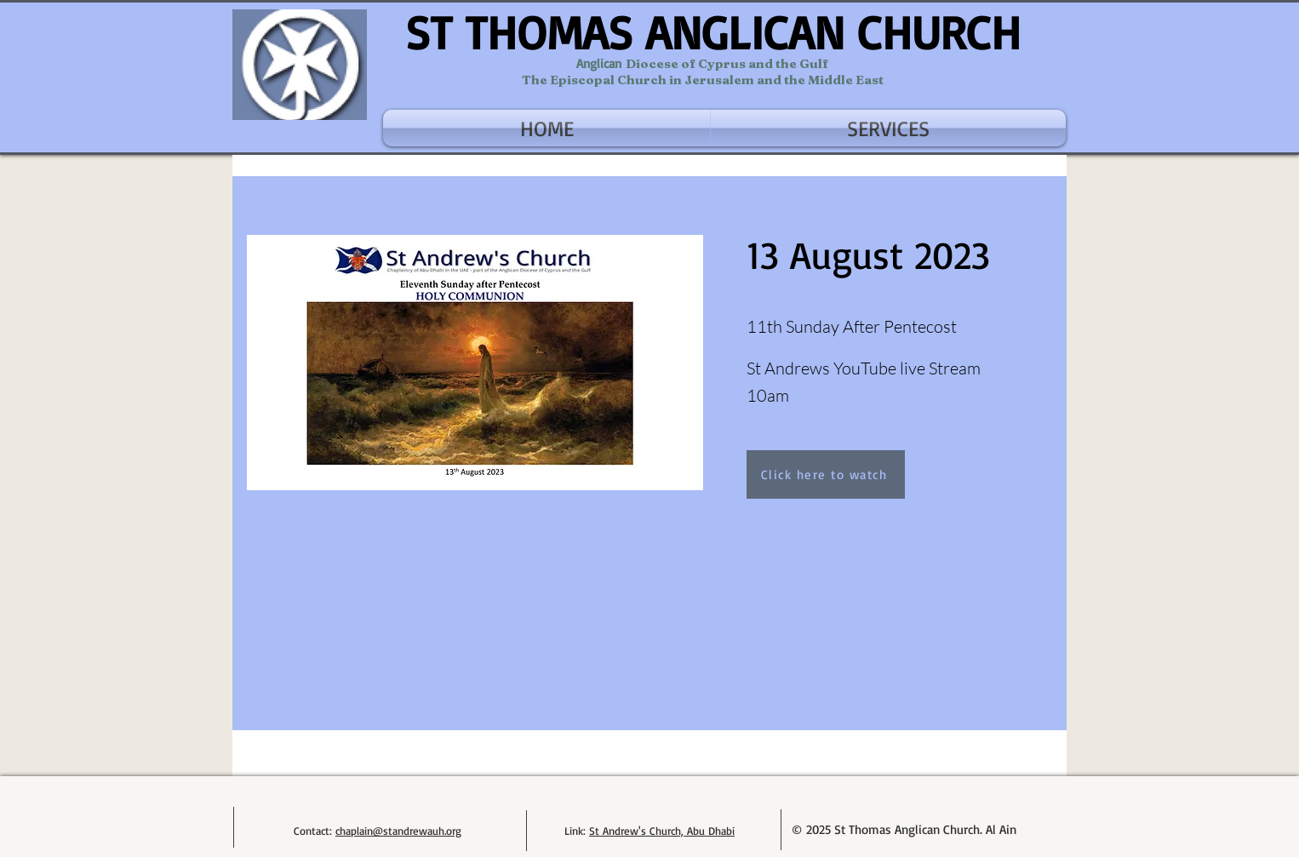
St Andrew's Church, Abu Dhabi (662, 830)
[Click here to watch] (826, 474)
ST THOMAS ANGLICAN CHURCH (713, 32)
